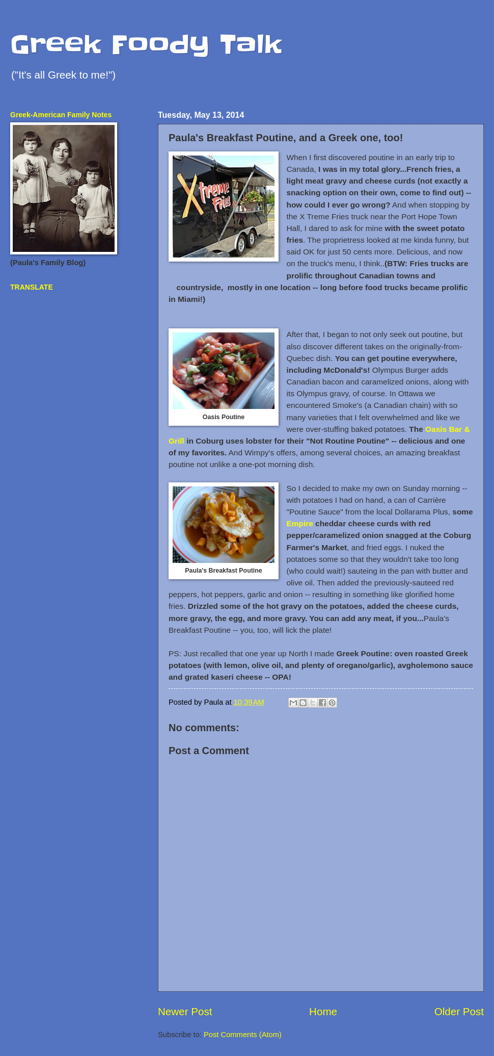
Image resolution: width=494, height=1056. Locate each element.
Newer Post (185, 1011)
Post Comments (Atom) (243, 1035)
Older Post (459, 1011)
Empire (299, 523)
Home (323, 1011)
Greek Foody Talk (146, 44)
